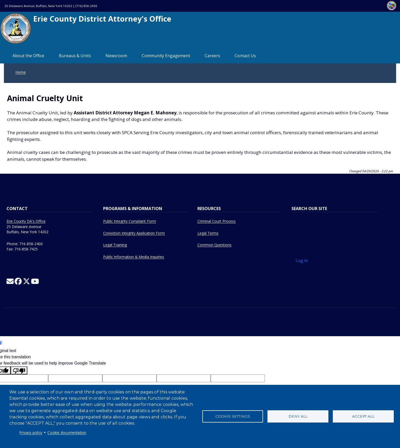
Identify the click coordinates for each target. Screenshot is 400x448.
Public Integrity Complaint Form (129, 221)
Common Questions (214, 244)
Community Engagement (166, 56)
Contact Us (245, 56)
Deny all (298, 416)
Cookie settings (232, 416)
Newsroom (116, 56)
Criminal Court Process (216, 221)
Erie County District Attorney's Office (85, 28)
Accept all (363, 416)
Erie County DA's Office (26, 221)
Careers (212, 56)
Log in (302, 260)
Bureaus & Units (75, 56)
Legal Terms (207, 233)
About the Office (28, 56)
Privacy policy (31, 432)
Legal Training (115, 244)
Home (20, 72)
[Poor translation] (19, 370)
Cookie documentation (66, 432)
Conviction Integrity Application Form (134, 233)
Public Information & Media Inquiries (133, 256)
